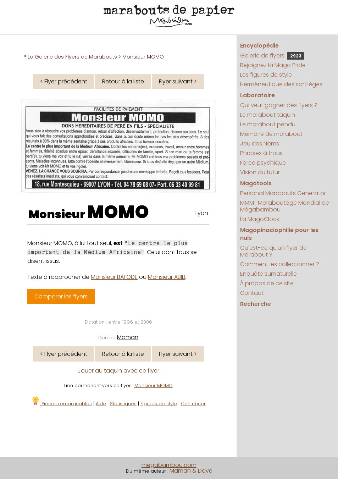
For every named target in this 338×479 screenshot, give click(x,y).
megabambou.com (169, 465)
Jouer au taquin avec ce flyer (118, 371)
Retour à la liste (123, 81)
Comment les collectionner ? (279, 264)
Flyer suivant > (178, 81)
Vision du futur (260, 172)
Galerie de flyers (272, 55)
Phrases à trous (261, 153)
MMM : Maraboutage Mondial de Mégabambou (284, 206)
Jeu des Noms (259, 143)
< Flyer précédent (63, 81)
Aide (101, 403)
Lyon (201, 213)
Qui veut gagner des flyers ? (278, 105)
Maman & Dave (191, 471)
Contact (252, 293)
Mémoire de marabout (271, 134)
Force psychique (263, 163)
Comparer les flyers (61, 296)
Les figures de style (266, 75)
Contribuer (193, 403)
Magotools (256, 183)
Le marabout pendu (267, 124)
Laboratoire (257, 95)
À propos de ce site (267, 283)
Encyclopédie (259, 46)
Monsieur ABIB (166, 277)
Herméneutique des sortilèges (281, 84)
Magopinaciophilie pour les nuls (279, 234)
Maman (127, 337)
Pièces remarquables (61, 403)
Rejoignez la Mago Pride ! (274, 65)
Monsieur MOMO (153, 385)
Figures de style (158, 403)
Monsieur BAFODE (114, 277)
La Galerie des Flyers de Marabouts (72, 56)
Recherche (255, 304)
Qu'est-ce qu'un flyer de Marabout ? (273, 251)
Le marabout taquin (267, 115)
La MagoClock (259, 219)
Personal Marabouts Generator (283, 193)
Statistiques (123, 403)
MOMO (118, 212)
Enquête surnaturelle (268, 274)
